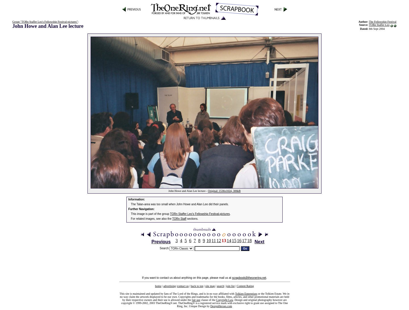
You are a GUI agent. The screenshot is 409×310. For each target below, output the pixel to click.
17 (244, 240)
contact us (183, 286)
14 (229, 240)
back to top (197, 286)
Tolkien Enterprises (246, 293)
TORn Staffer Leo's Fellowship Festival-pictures (200, 213)
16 (239, 240)
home (158, 286)
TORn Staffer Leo (379, 24)
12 (218, 240)
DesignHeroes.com (221, 306)
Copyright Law (224, 299)
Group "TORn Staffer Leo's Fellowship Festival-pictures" (45, 21)
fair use (196, 299)
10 (208, 240)
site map (210, 286)
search (220, 286)
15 (234, 240)
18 (249, 240)
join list (230, 286)
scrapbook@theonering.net (249, 277)
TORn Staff (179, 218)
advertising (169, 286)
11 (214, 240)
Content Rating (245, 286)
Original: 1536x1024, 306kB (224, 190)
